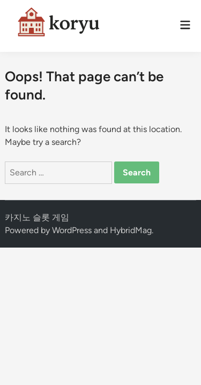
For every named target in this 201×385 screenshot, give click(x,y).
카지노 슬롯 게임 (37, 217)
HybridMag (131, 230)
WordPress (72, 230)
